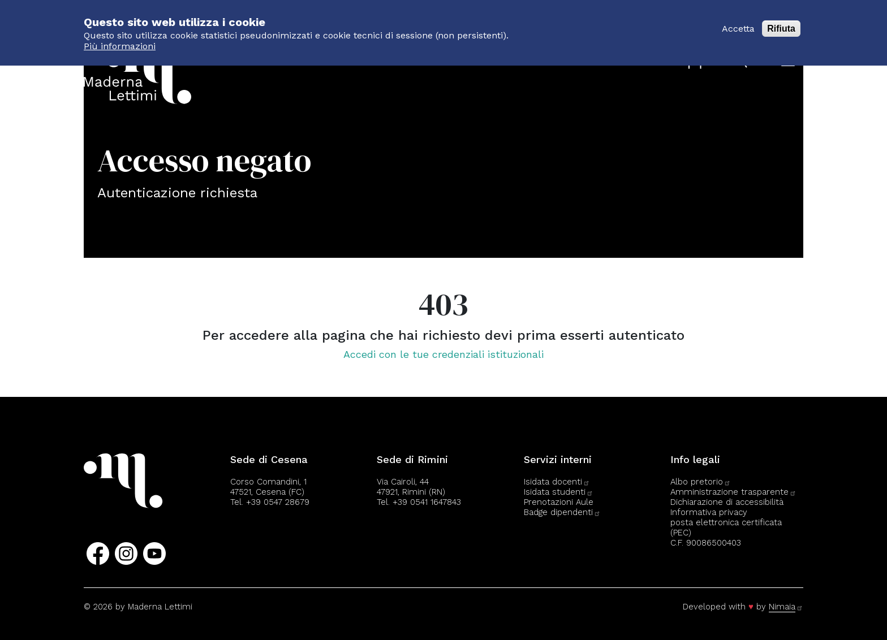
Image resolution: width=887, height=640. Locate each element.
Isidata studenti (558, 492)
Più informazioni (120, 39)
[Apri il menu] (788, 62)
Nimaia (786, 607)
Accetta (738, 22)
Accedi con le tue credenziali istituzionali (443, 354)
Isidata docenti (557, 482)
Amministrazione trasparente (733, 492)
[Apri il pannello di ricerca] (742, 62)
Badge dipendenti (562, 512)
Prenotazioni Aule (558, 502)
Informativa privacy (708, 512)
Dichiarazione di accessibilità (726, 502)
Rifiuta (781, 22)
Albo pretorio (700, 482)
